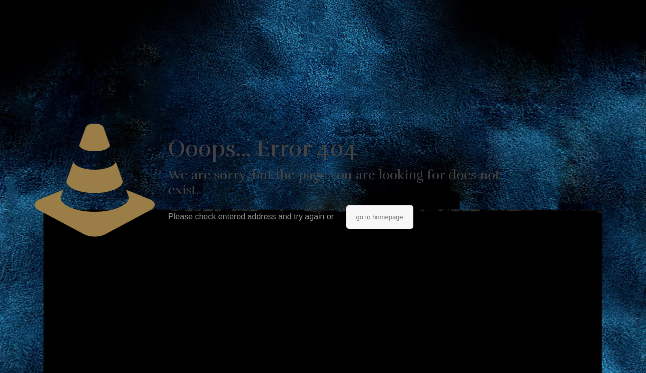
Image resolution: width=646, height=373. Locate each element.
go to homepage (379, 217)
